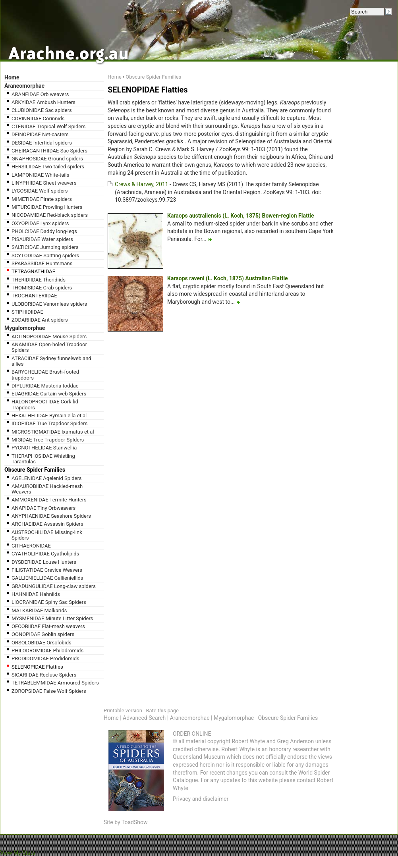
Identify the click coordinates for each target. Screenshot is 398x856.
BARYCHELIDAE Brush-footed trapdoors (45, 374)
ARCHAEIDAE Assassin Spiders (47, 524)
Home (11, 77)
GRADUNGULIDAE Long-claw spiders (54, 586)
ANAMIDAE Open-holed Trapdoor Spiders (49, 347)
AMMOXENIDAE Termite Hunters (49, 500)
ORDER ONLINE (192, 734)
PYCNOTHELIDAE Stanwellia (44, 448)
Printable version (123, 710)
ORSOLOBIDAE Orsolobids (41, 643)
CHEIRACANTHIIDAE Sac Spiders (49, 151)
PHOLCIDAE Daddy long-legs (44, 231)
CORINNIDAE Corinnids (38, 118)
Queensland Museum (199, 757)
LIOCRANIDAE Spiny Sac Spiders (49, 602)
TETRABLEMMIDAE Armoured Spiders (55, 683)
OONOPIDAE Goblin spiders (43, 634)
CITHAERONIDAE (31, 546)
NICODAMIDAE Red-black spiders (50, 215)
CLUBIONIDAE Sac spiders (42, 110)
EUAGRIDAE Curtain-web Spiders (49, 394)
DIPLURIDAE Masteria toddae (45, 386)
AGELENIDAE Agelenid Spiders (47, 478)
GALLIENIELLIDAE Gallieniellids (47, 578)
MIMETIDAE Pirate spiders (42, 199)
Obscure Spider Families (34, 470)
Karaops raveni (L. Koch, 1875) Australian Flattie (227, 278)
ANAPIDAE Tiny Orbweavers (43, 508)
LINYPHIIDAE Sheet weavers (44, 183)
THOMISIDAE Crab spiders (42, 288)
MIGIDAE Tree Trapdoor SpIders (48, 440)
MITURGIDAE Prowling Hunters (47, 207)
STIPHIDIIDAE (27, 312)
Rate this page (162, 710)
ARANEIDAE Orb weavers (40, 94)
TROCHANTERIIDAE (34, 296)
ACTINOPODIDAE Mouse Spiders (49, 336)
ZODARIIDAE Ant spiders (40, 320)
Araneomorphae (24, 86)
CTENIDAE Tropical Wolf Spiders (48, 126)
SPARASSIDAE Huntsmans (42, 263)
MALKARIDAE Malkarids (39, 610)
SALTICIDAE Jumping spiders (45, 247)
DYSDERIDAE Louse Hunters (44, 562)
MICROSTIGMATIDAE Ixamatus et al (53, 432)
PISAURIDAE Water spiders (42, 239)
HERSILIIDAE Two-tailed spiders (48, 167)
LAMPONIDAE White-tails (40, 175)
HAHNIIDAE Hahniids (36, 594)
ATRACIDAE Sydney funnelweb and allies (51, 361)
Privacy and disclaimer (200, 799)
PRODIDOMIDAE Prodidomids (45, 658)
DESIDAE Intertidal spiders (42, 143)
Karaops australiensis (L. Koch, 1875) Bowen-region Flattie (240, 215)
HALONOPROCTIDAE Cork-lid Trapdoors (45, 404)
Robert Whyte (248, 741)
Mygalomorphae (24, 328)
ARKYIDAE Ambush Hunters (43, 102)
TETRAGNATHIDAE (33, 271)
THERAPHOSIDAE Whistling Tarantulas (43, 459)
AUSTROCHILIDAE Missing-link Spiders (47, 535)
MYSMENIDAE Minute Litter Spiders (52, 618)
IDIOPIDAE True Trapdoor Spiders (49, 423)
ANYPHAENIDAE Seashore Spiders (51, 516)
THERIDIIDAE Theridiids (39, 280)
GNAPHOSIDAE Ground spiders (47, 159)
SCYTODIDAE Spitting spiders (45, 255)
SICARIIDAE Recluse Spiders (44, 675)
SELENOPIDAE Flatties (37, 667)
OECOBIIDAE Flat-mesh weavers (48, 626)
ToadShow (135, 822)
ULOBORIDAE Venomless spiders (49, 304)
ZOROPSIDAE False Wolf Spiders (49, 691)
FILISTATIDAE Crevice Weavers (47, 570)
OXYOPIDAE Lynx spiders (40, 223)
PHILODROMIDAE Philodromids (47, 651)
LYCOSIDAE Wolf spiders (40, 191)
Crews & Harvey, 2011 (141, 184)
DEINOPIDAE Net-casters (40, 134)
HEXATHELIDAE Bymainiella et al (49, 415)
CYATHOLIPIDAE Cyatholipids (45, 554)
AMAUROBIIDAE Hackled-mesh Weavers (47, 489)
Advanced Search (144, 718)
